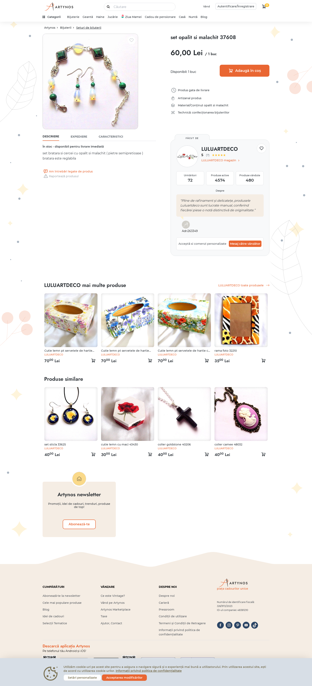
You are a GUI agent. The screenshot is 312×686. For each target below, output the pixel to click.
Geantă (88, 17)
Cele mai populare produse (62, 603)
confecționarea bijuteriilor (210, 112)
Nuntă (193, 17)
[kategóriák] (53, 17)
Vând (206, 6)
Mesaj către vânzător (245, 244)
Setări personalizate (82, 677)
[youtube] (246, 625)
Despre (220, 190)
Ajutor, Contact (111, 623)
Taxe (104, 616)
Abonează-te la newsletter (61, 596)
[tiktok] (254, 625)
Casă (182, 17)
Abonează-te (79, 524)
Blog (204, 17)
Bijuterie (73, 17)
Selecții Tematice (55, 623)
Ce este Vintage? (113, 596)
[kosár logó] (264, 6)
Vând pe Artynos (113, 603)
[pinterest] (237, 625)
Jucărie (113, 17)
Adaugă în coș (244, 70)
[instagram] (228, 625)
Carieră (164, 603)
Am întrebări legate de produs (68, 171)
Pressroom (166, 609)
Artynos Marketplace (116, 609)
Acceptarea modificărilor (124, 677)
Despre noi (167, 596)
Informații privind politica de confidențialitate (149, 671)
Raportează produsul (61, 176)
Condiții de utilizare (173, 616)
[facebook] (220, 625)
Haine (100, 17)
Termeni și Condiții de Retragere (182, 623)
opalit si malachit (216, 105)
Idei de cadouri (53, 616)
